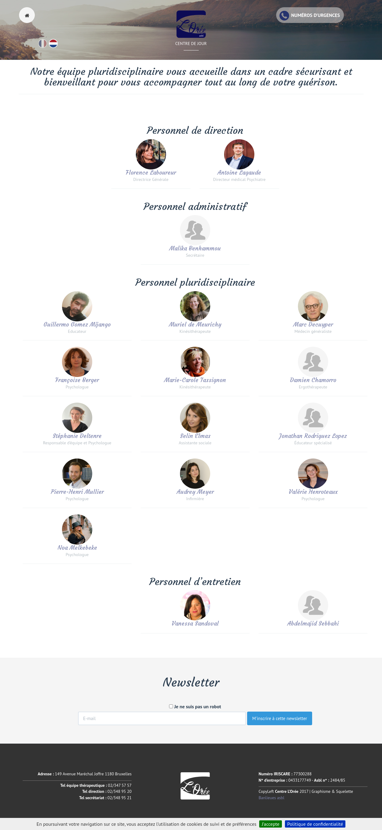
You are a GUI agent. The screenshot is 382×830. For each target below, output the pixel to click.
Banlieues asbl (271, 797)
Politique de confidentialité (315, 824)
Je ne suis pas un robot (195, 706)
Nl (57, 46)
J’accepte (270, 824)
